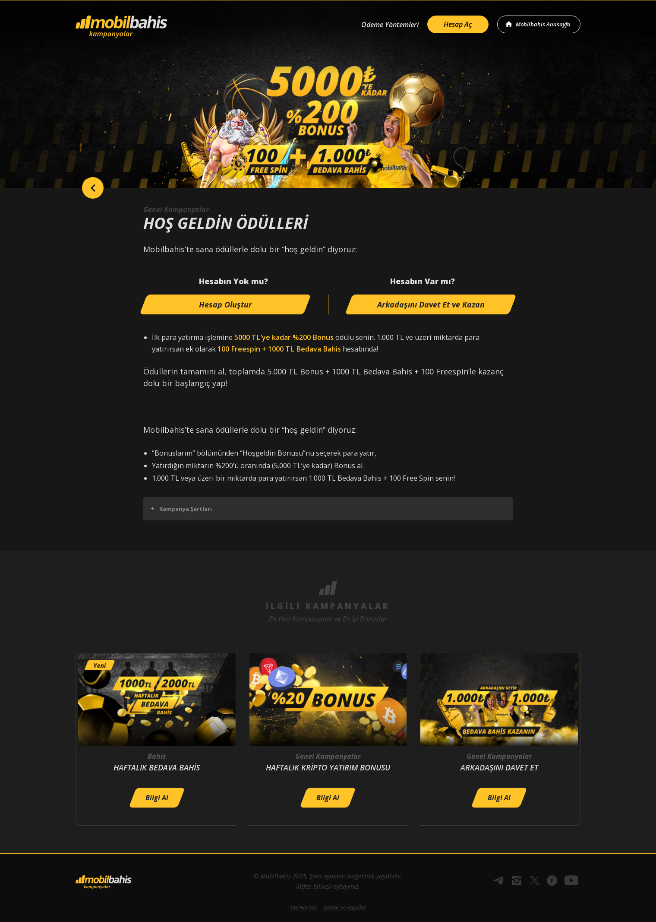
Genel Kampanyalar (176, 209)
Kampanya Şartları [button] (181, 508)
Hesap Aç (458, 24)
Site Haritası (304, 907)
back (93, 188)
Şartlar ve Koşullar (344, 907)
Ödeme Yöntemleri (390, 24)
